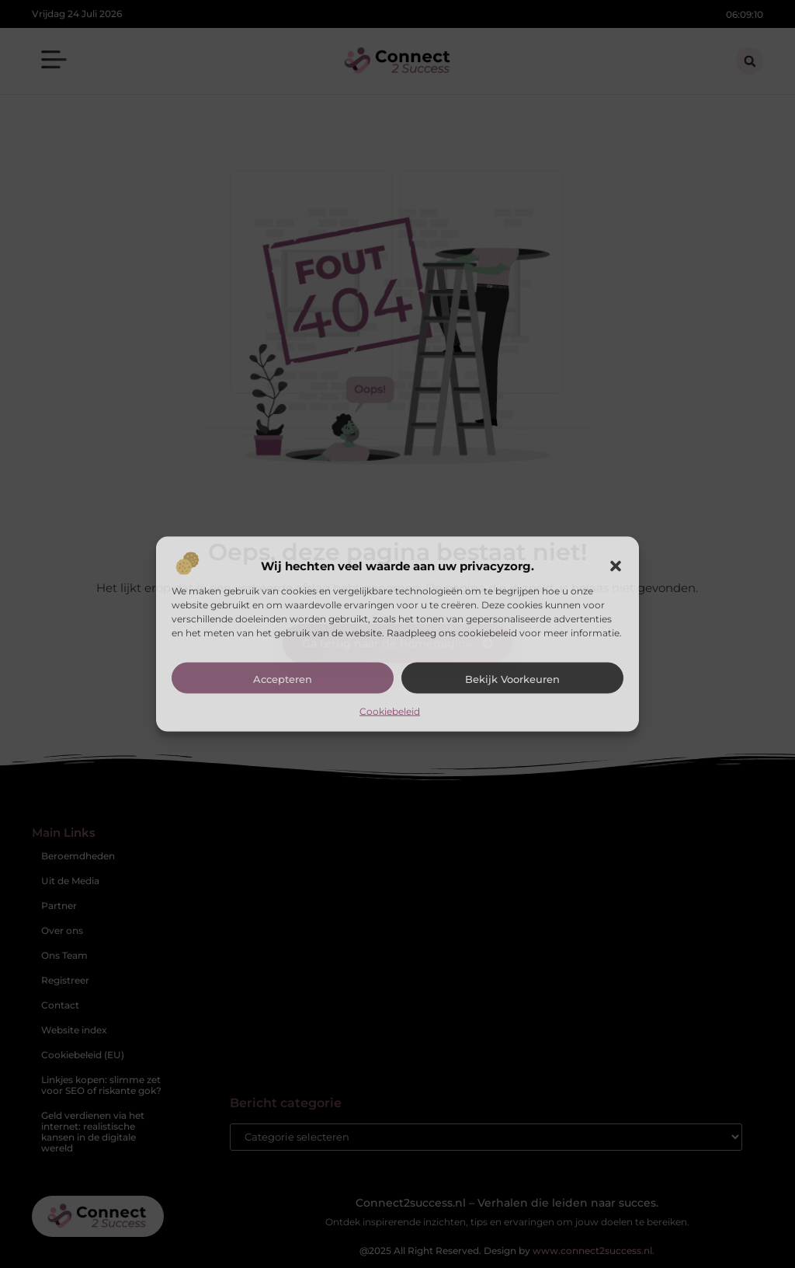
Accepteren (282, 678)
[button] (615, 565)
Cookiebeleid (389, 710)
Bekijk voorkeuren (512, 678)
